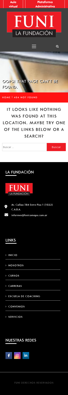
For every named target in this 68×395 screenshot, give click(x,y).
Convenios (16, 306)
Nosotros (16, 265)
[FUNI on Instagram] (17, 355)
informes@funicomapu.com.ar (29, 215)
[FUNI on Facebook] (8, 355)
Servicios (15, 316)
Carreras (15, 286)
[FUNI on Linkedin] (25, 355)
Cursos (13, 275)
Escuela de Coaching (24, 296)
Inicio (12, 255)
